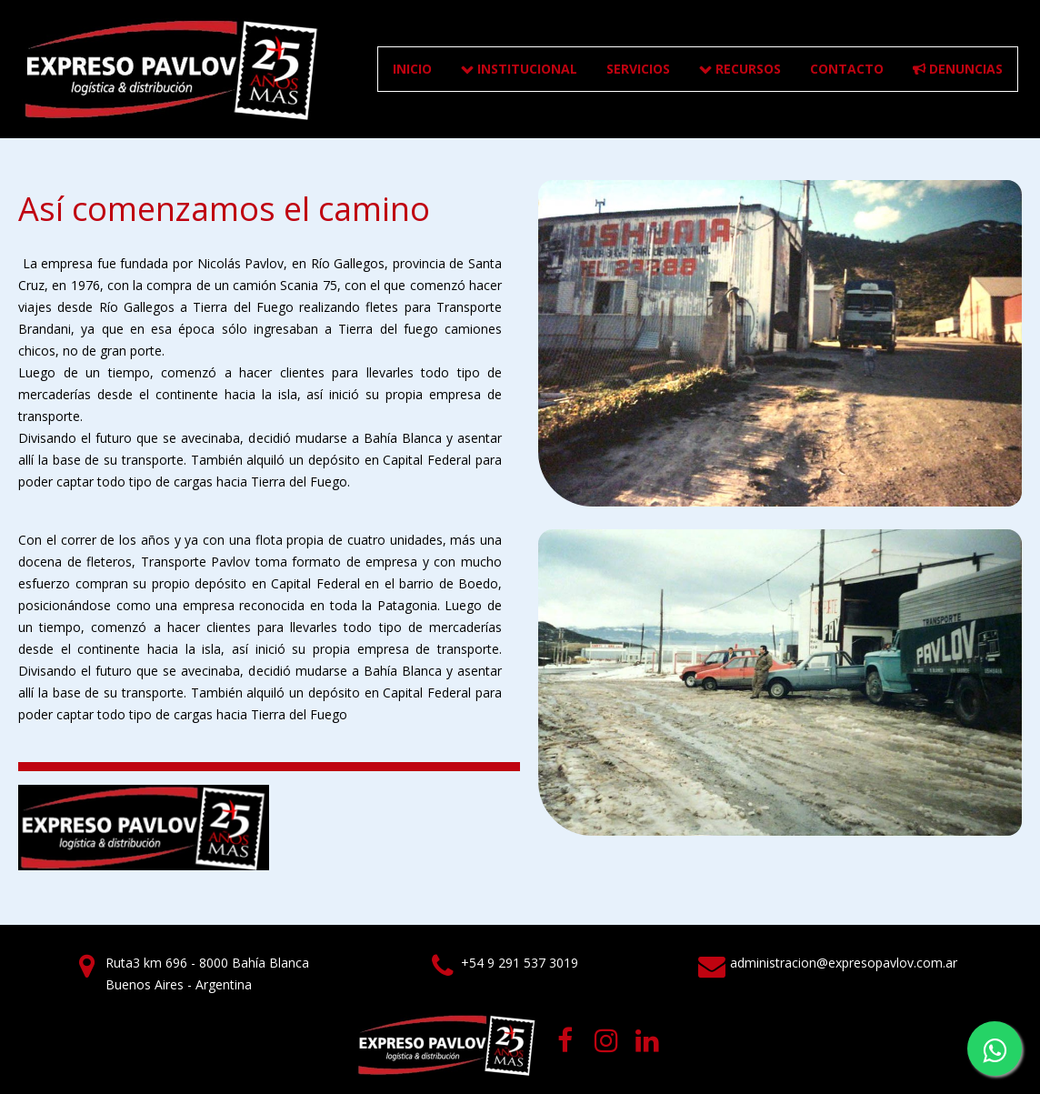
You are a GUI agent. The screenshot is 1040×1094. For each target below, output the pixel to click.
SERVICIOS (638, 68)
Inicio (412, 68)
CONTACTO (847, 68)
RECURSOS (740, 68)
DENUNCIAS (958, 68)
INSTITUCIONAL (519, 68)
